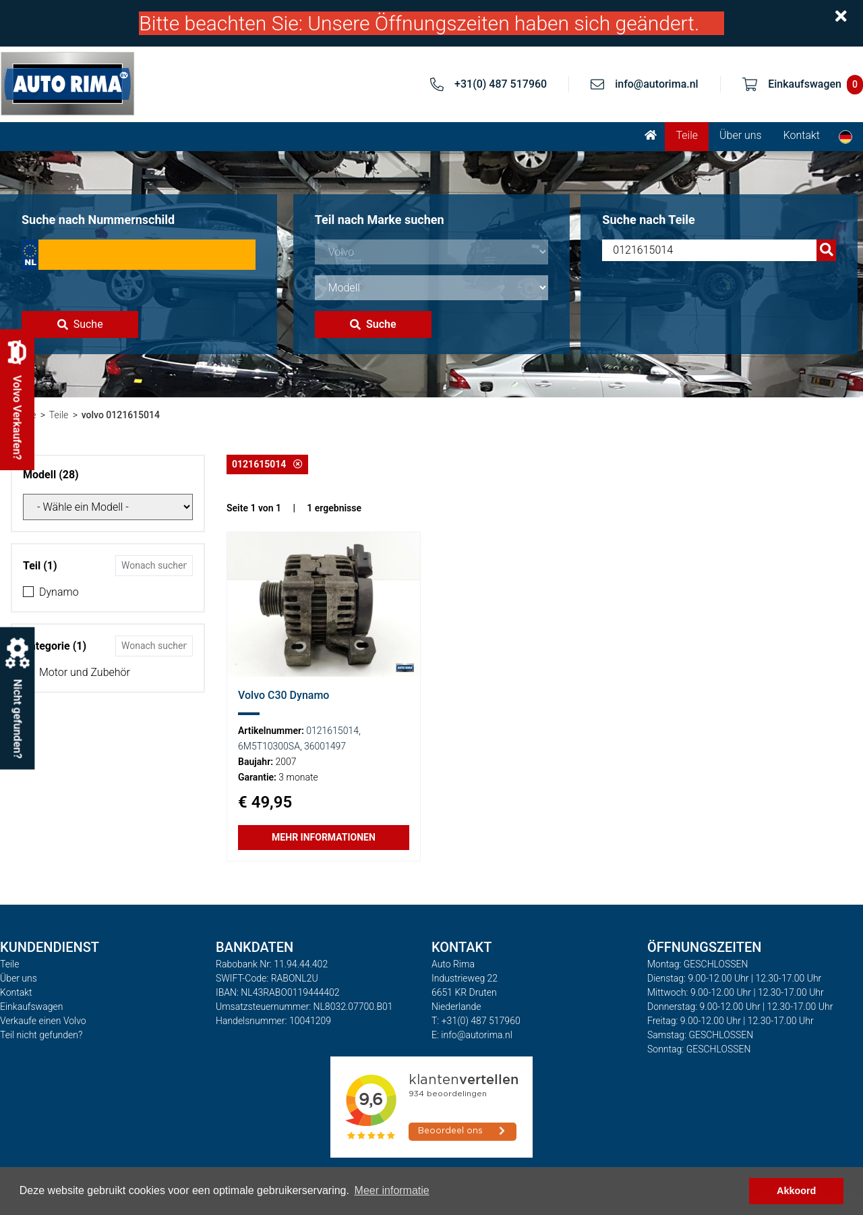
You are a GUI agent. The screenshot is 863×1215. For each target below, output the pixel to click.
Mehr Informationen (324, 837)
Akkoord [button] (796, 1190)
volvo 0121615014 (121, 414)
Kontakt (801, 135)
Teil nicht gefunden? (41, 1034)
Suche (80, 324)
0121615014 (267, 464)
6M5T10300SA (269, 746)
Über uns (740, 135)
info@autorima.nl (656, 84)
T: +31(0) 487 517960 (476, 1020)
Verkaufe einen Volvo (43, 1020)
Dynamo (59, 592)
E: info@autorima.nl (472, 1034)
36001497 (325, 746)
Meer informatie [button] (392, 1190)
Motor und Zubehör (84, 672)
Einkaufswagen (31, 1006)
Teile (687, 135)
